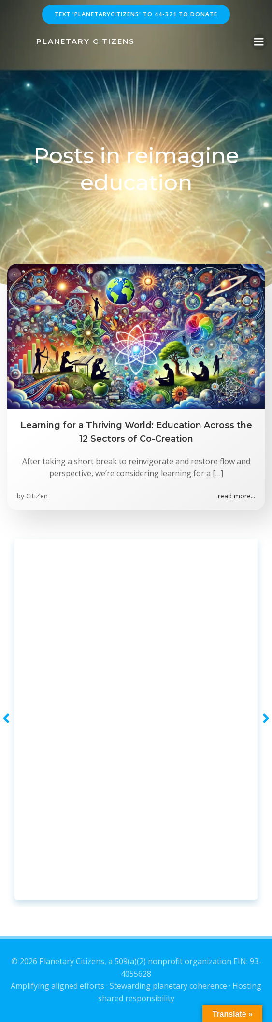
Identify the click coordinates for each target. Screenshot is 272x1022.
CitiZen (37, 495)
